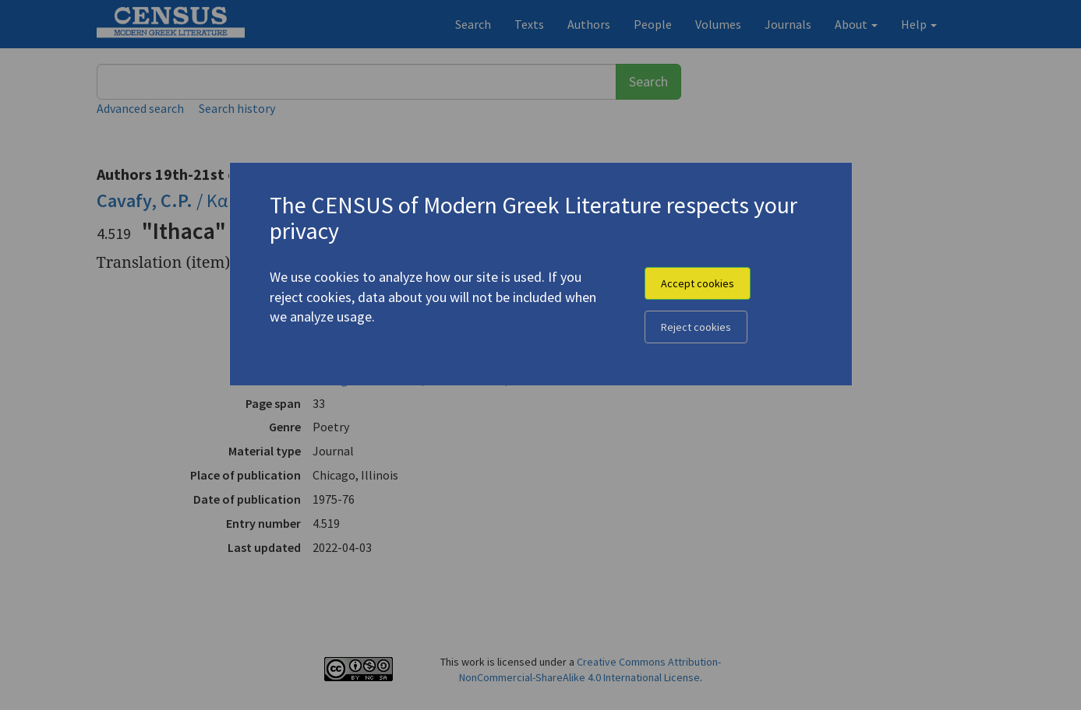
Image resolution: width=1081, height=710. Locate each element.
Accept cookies (697, 283)
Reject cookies (696, 327)
